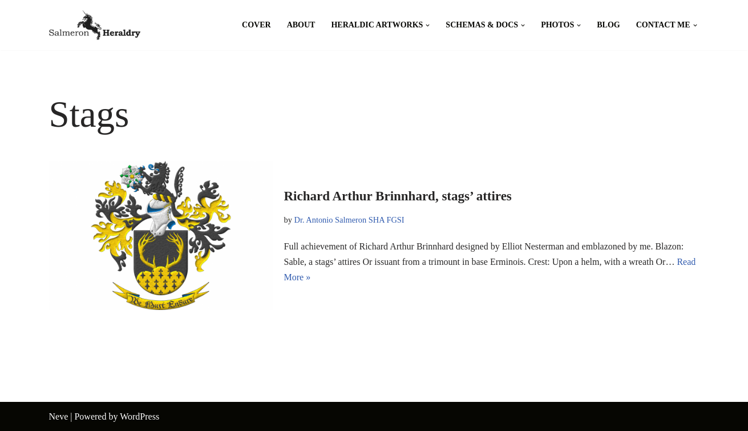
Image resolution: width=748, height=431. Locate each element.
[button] (428, 25)
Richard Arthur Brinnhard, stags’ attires (398, 196)
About (301, 25)
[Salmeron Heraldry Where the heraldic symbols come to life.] (94, 25)
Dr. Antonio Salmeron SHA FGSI (349, 219)
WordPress (139, 416)
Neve (58, 416)
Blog (608, 25)
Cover (256, 25)
